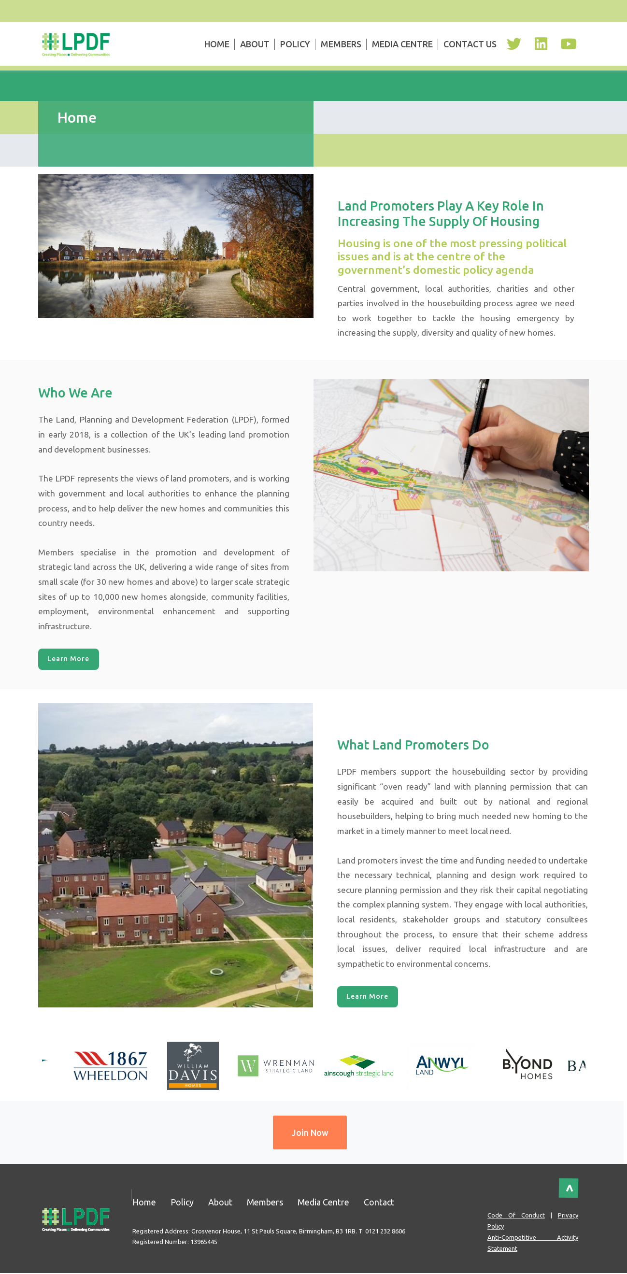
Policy (295, 44)
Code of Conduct (516, 1216)
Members (341, 44)
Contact (379, 1202)
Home (216, 44)
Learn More (69, 659)
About (255, 44)
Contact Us (470, 44)
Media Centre (402, 44)
